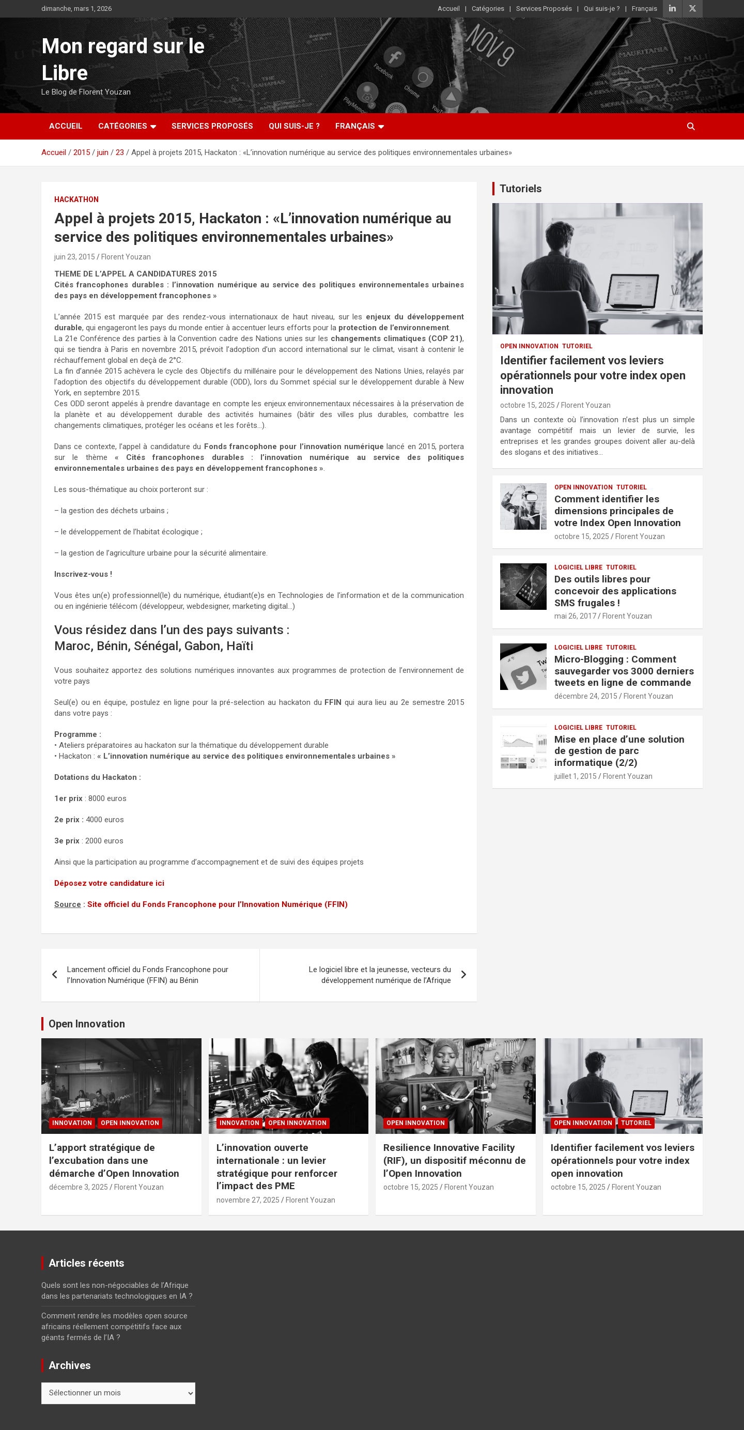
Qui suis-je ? (602, 8)
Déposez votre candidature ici (109, 883)
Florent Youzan (126, 257)
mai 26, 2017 (575, 616)
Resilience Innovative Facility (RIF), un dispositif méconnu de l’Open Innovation (454, 1160)
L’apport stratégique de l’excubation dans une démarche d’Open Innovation (114, 1160)
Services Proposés (544, 8)
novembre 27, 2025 (248, 1200)
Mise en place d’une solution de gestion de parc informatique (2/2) (619, 751)
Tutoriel (577, 346)
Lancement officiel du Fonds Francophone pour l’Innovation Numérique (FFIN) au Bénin (147, 975)
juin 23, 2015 (74, 257)
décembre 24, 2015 (585, 696)
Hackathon (76, 199)
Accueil (449, 8)
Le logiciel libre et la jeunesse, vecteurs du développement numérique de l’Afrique (380, 975)
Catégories (488, 8)
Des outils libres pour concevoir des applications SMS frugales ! (615, 591)
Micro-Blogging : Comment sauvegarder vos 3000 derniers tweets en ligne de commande (624, 671)
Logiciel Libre (578, 567)
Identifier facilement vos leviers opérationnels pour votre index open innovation (593, 375)
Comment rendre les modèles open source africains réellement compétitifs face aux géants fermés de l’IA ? (114, 1326)
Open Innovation (529, 346)
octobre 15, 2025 (527, 405)
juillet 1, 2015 (575, 776)
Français (644, 8)
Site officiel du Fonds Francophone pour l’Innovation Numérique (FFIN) (217, 904)
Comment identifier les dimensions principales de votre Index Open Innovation (617, 511)
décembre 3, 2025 (78, 1187)
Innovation (72, 1123)
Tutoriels (521, 188)
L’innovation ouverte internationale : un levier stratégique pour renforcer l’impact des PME (276, 1167)
